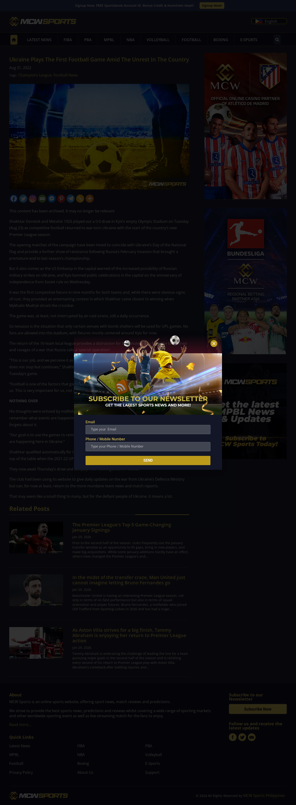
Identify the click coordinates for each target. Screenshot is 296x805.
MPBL (109, 39)
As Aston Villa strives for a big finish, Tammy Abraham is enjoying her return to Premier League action (129, 635)
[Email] (42, 199)
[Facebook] (14, 199)
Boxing (220, 39)
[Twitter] (23, 199)
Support (152, 772)
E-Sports (248, 39)
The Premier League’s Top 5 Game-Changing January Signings (121, 527)
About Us (85, 772)
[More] (90, 199)
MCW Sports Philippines (264, 795)
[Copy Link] (80, 199)
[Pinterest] (61, 199)
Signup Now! (212, 5)
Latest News (39, 39)
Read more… (20, 724)
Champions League (35, 75)
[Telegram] (71, 199)
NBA (130, 39)
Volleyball (158, 39)
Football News (65, 75)
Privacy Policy (21, 772)
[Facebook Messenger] (52, 199)
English (266, 21)
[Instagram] (33, 199)
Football (191, 39)
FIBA (68, 39)
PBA (88, 39)
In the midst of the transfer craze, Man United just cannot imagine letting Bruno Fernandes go (128, 580)
